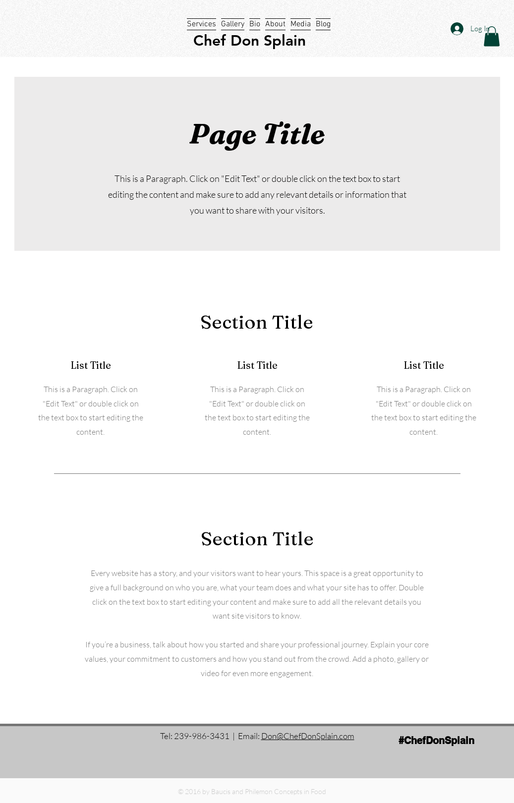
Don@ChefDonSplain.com (307, 736)
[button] (491, 36)
